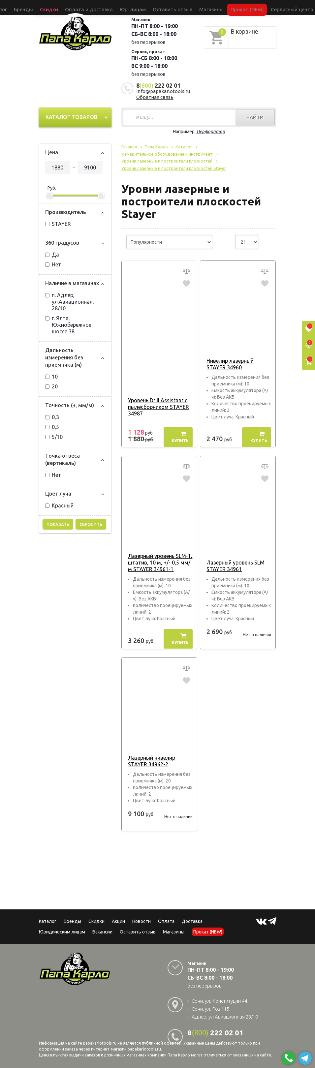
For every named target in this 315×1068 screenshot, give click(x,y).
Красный (59, 505)
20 (51, 386)
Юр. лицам (135, 7)
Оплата (166, 921)
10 (51, 377)
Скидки (96, 921)
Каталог (44, 7)
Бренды (61, 7)
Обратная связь (154, 97)
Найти (255, 117)
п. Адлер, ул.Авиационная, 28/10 (69, 301)
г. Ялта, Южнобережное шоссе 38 (68, 324)
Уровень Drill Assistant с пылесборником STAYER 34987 (156, 406)
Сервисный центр (248, 7)
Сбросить (90, 524)
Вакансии (102, 931)
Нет (53, 264)
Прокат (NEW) (216, 7)
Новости (141, 921)
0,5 (52, 427)
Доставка (192, 921)
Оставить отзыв (163, 7)
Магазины (173, 931)
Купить (180, 437)
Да (52, 255)
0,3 (52, 417)
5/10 (54, 437)
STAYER (58, 224)
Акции (118, 921)
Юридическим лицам (62, 931)
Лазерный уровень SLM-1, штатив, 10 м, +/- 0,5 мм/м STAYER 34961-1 (159, 562)
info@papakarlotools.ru (163, 91)
